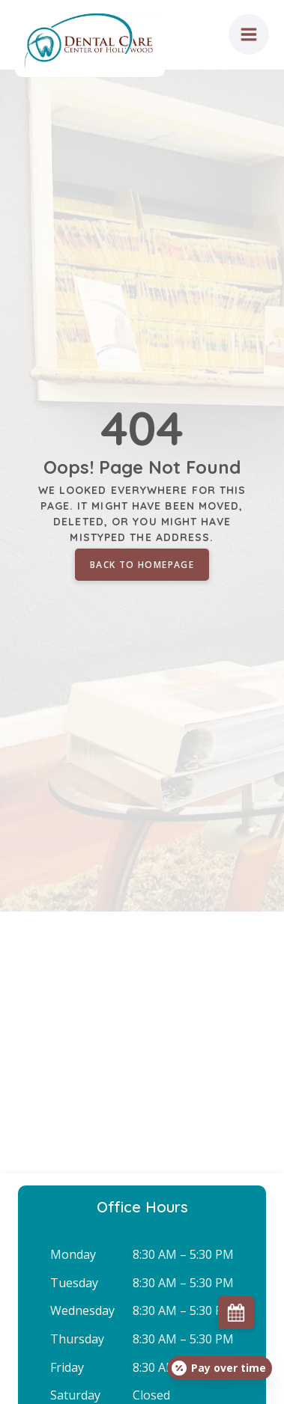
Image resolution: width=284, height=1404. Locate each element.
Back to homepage (142, 564)
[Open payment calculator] (219, 1368)
